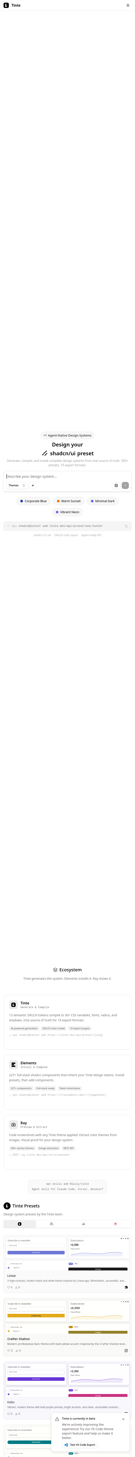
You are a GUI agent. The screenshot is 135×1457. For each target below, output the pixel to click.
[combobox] (17, 485)
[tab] (20, 1223)
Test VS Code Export (79, 1445)
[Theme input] (67, 481)
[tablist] (67, 1224)
